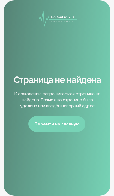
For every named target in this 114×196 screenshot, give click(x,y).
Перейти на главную (57, 124)
